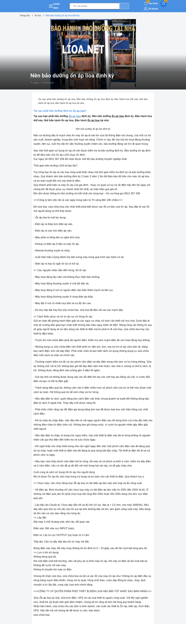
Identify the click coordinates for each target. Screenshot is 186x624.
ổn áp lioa (75, 116)
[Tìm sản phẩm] (94, 6)
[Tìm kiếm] (124, 6)
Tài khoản (151, 9)
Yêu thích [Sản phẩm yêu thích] (151, 3)
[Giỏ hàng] (163, 4)
